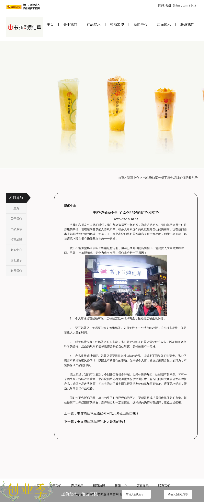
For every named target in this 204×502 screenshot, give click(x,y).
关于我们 (70, 25)
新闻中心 (140, 25)
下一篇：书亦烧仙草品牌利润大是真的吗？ (95, 421)
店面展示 (164, 25)
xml (185, 5)
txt (192, 5)
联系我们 (187, 25)
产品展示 (94, 25)
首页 (121, 177)
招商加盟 (117, 25)
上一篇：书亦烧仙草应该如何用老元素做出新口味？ (101, 413)
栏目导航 (16, 198)
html (177, 5)
